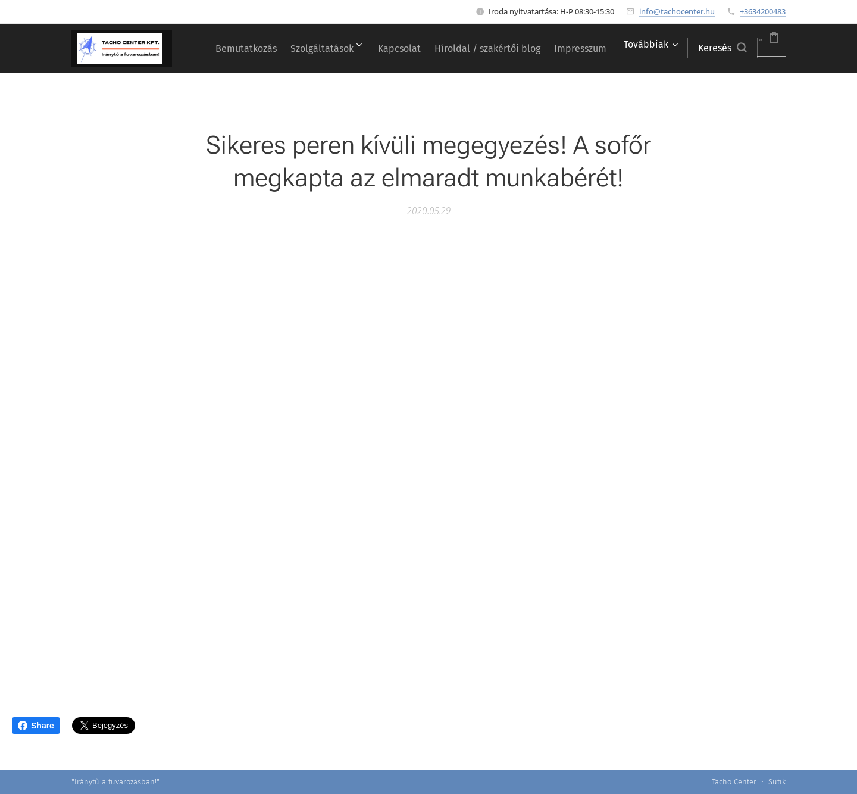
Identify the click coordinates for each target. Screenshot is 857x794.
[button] (693, 48)
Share (36, 725)
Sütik (777, 781)
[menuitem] (258, 48)
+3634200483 (763, 11)
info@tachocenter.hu (677, 11)
